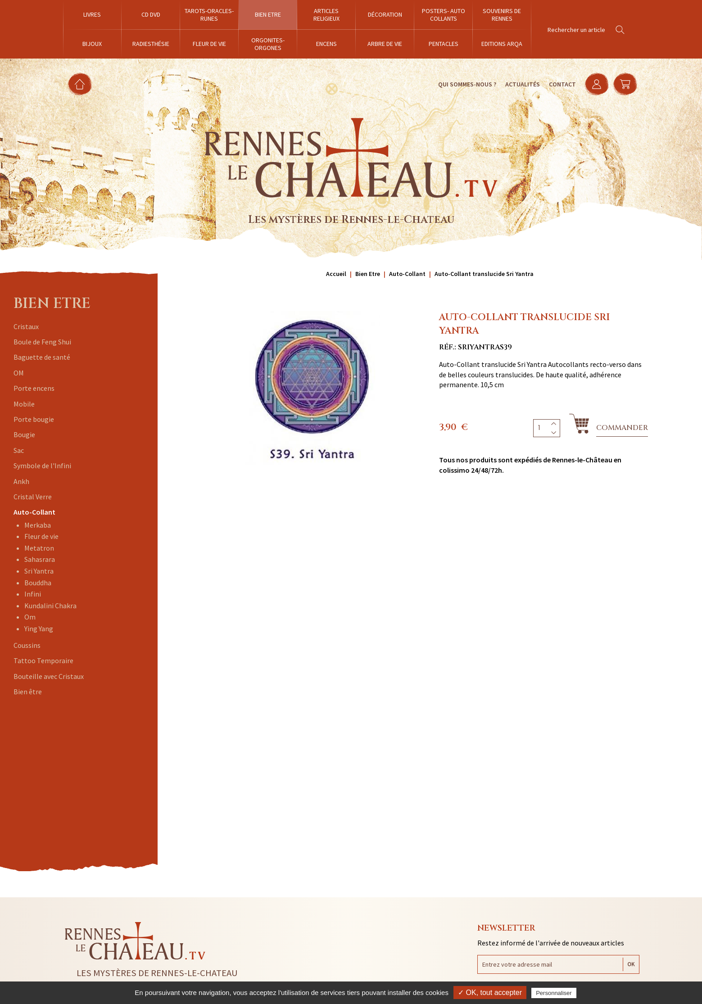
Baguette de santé (42, 357)
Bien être (28, 691)
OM (19, 372)
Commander (622, 428)
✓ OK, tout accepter (490, 992)
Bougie (24, 434)
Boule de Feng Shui (42, 341)
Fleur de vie (41, 536)
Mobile (24, 403)
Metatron (39, 547)
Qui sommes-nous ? (466, 84)
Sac (19, 450)
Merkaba (37, 524)
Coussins (27, 645)
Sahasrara (39, 559)
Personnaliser (554, 993)
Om (30, 616)
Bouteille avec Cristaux (49, 676)
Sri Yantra (39, 570)
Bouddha (37, 582)
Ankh (21, 481)
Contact (561, 84)
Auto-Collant (34, 511)
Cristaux (26, 326)
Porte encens (34, 388)
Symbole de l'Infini (42, 465)
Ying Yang (38, 628)
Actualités (521, 84)
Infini (32, 593)
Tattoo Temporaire (43, 660)
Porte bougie (34, 419)
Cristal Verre (33, 496)
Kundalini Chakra (50, 605)
